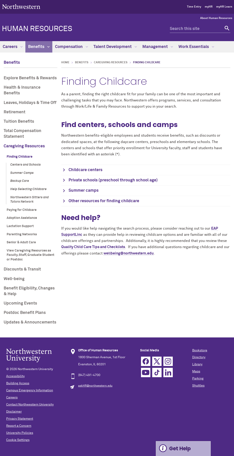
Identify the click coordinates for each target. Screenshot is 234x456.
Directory (198, 357)
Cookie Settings (17, 440)
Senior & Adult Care (21, 242)
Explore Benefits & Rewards (30, 78)
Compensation (71, 47)
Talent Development (115, 47)
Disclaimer (14, 411)
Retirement (14, 112)
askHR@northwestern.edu (95, 385)
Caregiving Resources (24, 146)
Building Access (17, 383)
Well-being (14, 279)
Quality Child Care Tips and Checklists (93, 247)
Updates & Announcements (30, 322)
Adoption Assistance (22, 218)
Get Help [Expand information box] (180, 448)
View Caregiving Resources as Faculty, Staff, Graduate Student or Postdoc (30, 255)
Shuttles (198, 385)
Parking (198, 378)
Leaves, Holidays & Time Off (30, 103)
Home (65, 62)
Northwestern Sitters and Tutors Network (29, 200)
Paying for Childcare (22, 210)
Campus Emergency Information (29, 390)
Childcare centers (85, 170)
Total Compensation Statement (22, 134)
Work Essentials (196, 47)
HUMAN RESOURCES (37, 29)
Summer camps (83, 190)
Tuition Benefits (19, 121)
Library (197, 364)
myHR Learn (224, 6)
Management (157, 47)
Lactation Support (20, 226)
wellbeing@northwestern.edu (129, 253)
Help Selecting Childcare (28, 189)
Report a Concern (18, 425)
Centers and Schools (25, 164)
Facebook (145, 361)
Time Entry (194, 6)
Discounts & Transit (22, 269)
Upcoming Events (20, 303)
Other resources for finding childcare (104, 201)
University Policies (19, 433)
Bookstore (199, 350)
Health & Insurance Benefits (22, 90)
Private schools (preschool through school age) (113, 180)
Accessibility (15, 376)
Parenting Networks (22, 234)
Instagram (168, 361)
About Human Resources (216, 18)
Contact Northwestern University (30, 404)
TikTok (157, 372)
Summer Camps (22, 173)
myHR (209, 6)
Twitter (157, 361)
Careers (13, 47)
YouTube (145, 372)
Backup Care (19, 181)
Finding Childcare (19, 156)
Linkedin (168, 372)
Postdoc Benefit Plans (25, 313)
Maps (196, 371)
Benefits (39, 47)
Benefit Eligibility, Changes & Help (29, 291)
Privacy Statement (19, 418)
